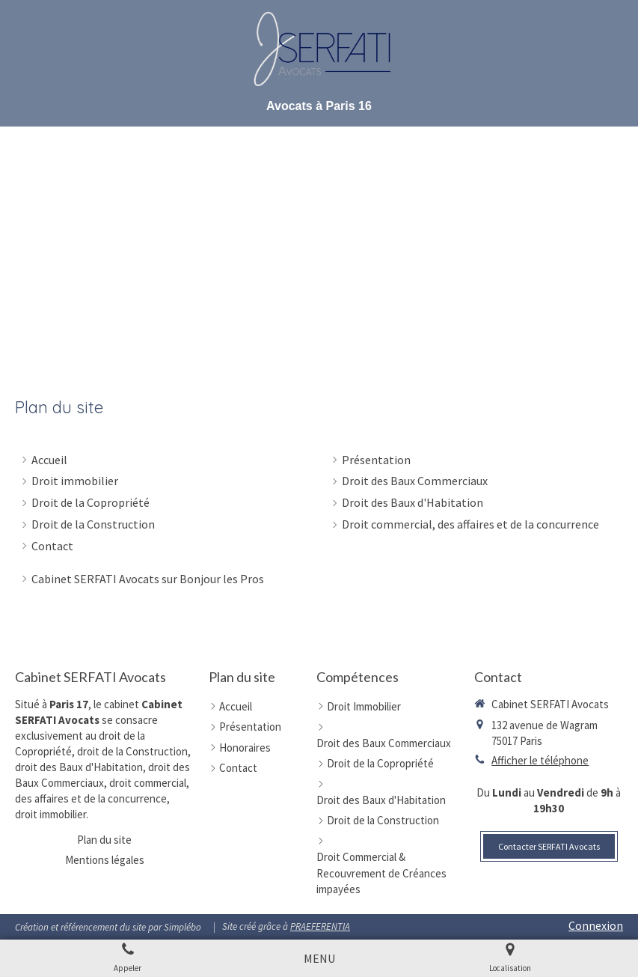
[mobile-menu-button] (319, 958)
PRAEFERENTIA (320, 926)
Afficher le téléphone (540, 760)
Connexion (595, 925)
